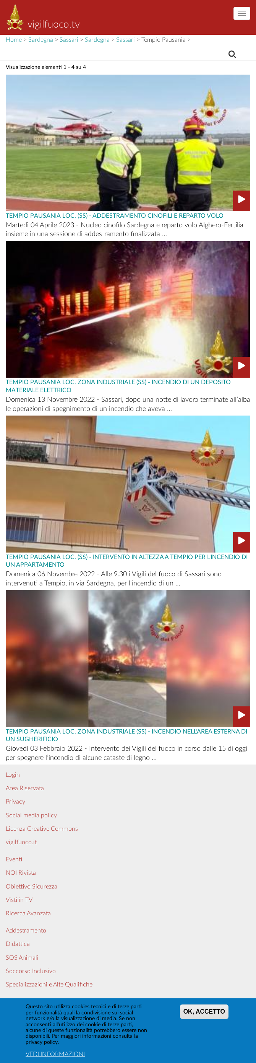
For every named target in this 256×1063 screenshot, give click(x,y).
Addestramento (26, 931)
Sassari (69, 40)
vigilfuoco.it (21, 842)
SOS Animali (22, 958)
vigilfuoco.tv (54, 24)
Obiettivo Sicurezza (31, 887)
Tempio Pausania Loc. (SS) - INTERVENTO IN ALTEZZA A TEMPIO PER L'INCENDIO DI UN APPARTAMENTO (127, 560)
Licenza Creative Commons (42, 829)
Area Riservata (25, 788)
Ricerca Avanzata (28, 913)
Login (13, 775)
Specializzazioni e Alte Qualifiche (49, 984)
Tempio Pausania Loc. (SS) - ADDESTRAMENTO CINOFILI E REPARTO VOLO (115, 215)
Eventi (14, 859)
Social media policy (31, 815)
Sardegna (40, 40)
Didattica (18, 944)
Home (14, 40)
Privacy (15, 802)
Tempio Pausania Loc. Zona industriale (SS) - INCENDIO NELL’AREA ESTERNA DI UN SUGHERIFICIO (126, 735)
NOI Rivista (21, 873)
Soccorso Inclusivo (31, 971)
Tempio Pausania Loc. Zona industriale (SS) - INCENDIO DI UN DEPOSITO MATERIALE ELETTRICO (118, 385)
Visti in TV (19, 900)
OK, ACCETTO (204, 1015)
